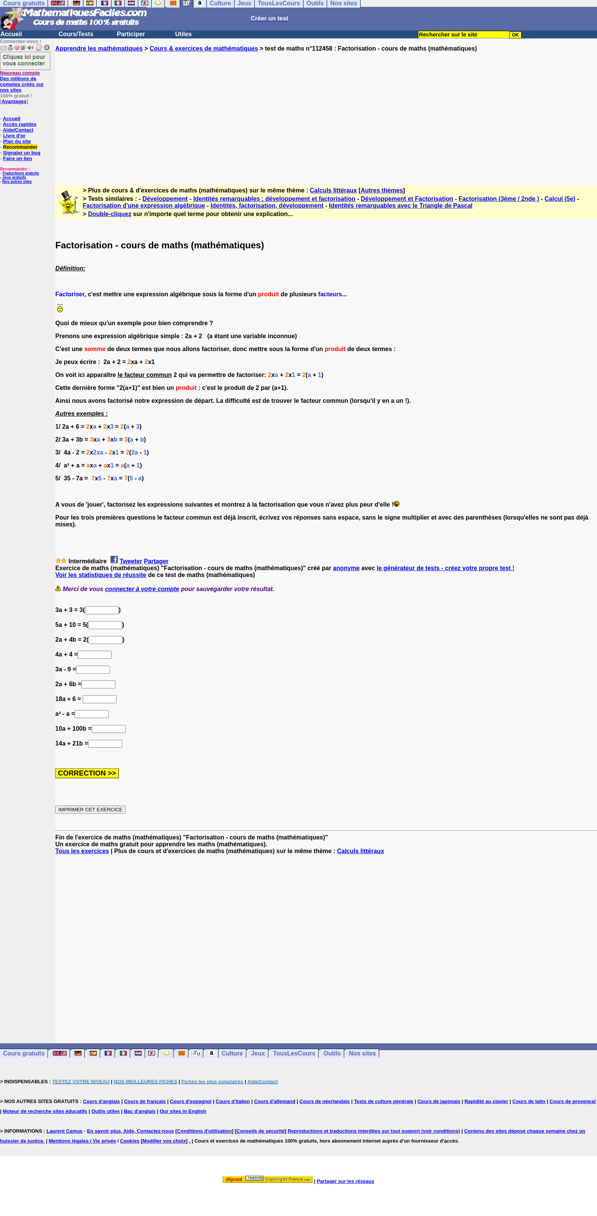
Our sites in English (183, 1111)
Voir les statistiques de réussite (100, 575)
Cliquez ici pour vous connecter (24, 59)
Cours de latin (529, 1101)
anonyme (346, 568)
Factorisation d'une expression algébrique (144, 205)
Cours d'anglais (101, 1101)
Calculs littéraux (333, 190)
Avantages (14, 101)
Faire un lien (17, 158)
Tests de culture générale (383, 1101)
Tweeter (131, 561)
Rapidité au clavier (486, 1101)
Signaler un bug (21, 153)
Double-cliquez (109, 214)
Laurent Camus (64, 1131)
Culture (232, 1053)
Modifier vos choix (164, 1141)
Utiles (183, 34)
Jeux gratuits (14, 177)
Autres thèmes (382, 190)
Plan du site (17, 141)
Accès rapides (19, 124)
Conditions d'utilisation (204, 1131)
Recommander (20, 147)
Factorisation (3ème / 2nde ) (498, 199)
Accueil (11, 34)
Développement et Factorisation (407, 199)
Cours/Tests (76, 34)
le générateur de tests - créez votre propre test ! (445, 568)
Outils (332, 1053)
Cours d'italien (233, 1101)
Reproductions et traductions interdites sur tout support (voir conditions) (373, 1131)
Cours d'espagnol (190, 1101)
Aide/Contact (18, 130)
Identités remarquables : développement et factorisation (274, 199)
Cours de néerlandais (325, 1101)
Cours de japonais (438, 1101)
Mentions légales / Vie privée (82, 1141)
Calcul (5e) (559, 199)
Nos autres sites (17, 182)
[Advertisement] (326, 112)
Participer (131, 34)
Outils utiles (105, 1111)
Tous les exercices (82, 851)
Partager (156, 561)
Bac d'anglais (139, 1111)
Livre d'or (14, 135)
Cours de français (145, 1101)
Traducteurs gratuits (20, 173)
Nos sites (362, 1053)
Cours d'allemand (274, 1101)
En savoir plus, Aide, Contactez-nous (130, 1131)
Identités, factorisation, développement (267, 205)
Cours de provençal (572, 1101)
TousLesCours (294, 1053)
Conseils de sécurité (260, 1131)
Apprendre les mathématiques (98, 48)
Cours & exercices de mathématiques (204, 48)
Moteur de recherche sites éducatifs (45, 1111)
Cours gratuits (24, 1053)
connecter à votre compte (142, 589)
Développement (165, 199)
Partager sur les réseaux (345, 1181)
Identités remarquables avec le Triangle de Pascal (400, 205)
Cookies (130, 1141)
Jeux (258, 1053)
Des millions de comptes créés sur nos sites (22, 81)
